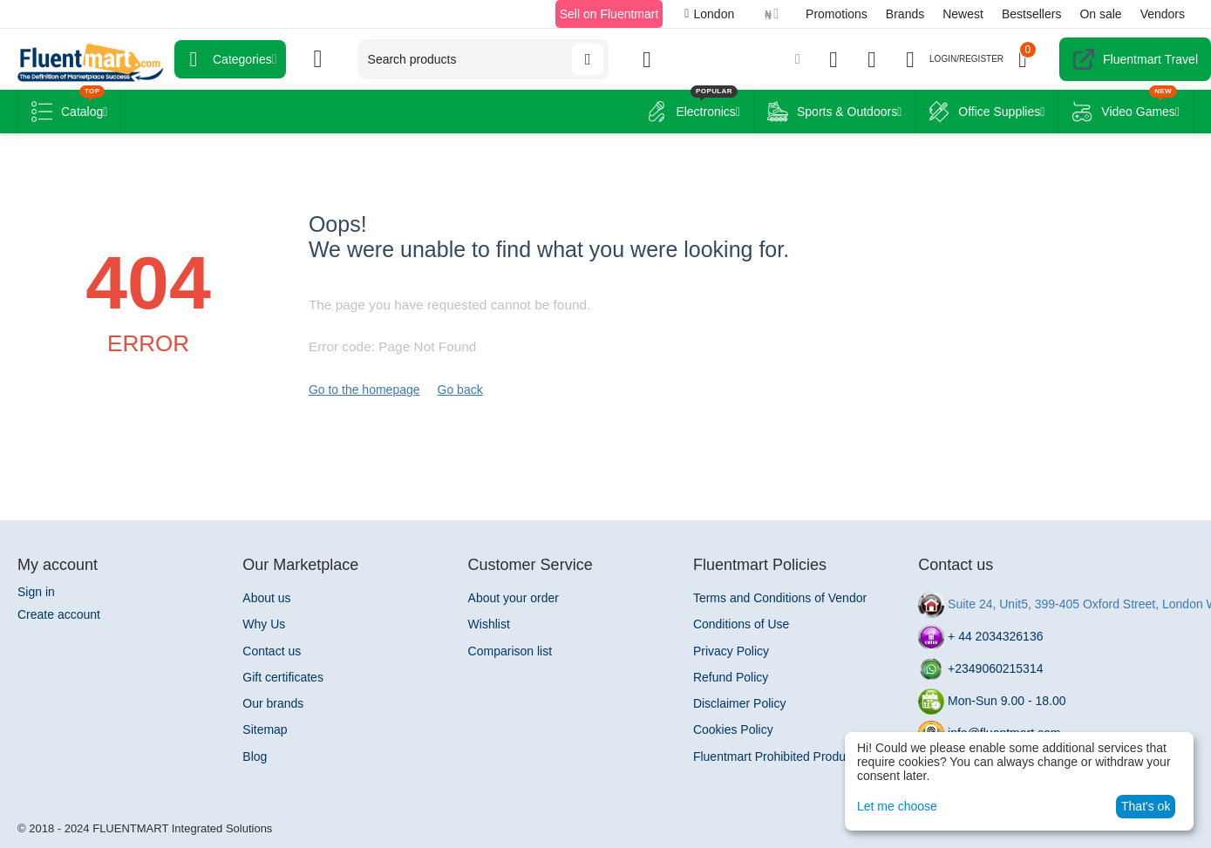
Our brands (272, 703)
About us (266, 598)
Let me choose (897, 806)
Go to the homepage (364, 390)
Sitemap (264, 729)
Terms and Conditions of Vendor (780, 598)
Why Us (263, 624)
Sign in (36, 592)
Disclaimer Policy (739, 703)
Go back (460, 390)
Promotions (836, 14)
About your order (513, 598)
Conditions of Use (741, 624)
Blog (254, 756)
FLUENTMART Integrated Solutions (182, 828)
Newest (962, 14)
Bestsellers (1031, 14)
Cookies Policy (733, 729)
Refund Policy (730, 677)
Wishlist (489, 624)
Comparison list (510, 651)
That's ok (1145, 806)
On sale (1100, 14)
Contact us (271, 651)
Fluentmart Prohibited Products (777, 756)
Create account (58, 614)
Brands (905, 14)
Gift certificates (282, 677)
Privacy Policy (731, 651)
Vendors (1162, 14)
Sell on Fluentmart (609, 14)
